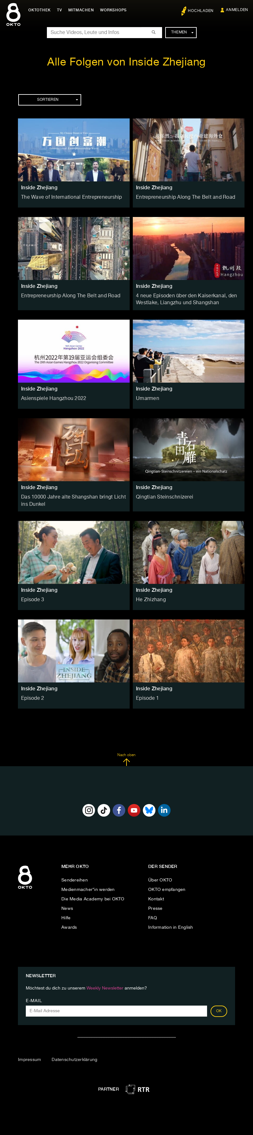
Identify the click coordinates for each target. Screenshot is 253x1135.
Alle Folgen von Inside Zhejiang (126, 62)
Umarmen (146, 397)
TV (61, 10)
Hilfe (65, 914)
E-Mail (34, 997)
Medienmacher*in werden (88, 886)
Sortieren (57, 100)
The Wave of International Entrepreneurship (66, 197)
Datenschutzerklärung (74, 1056)
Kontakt (156, 895)
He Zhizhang (149, 596)
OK (219, 1008)
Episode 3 (31, 596)
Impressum (29, 1056)
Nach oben (126, 756)
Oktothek (41, 10)
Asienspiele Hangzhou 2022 (50, 397)
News (67, 905)
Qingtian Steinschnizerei (161, 495)
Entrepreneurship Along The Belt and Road (180, 197)
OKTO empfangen (167, 886)
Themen (182, 32)
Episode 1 (146, 695)
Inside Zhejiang (39, 188)
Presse (155, 905)
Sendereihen (74, 877)
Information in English (170, 924)
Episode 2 (31, 695)
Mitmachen (83, 10)
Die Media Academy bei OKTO (93, 895)
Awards (69, 924)
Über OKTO (160, 877)
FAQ (152, 914)
